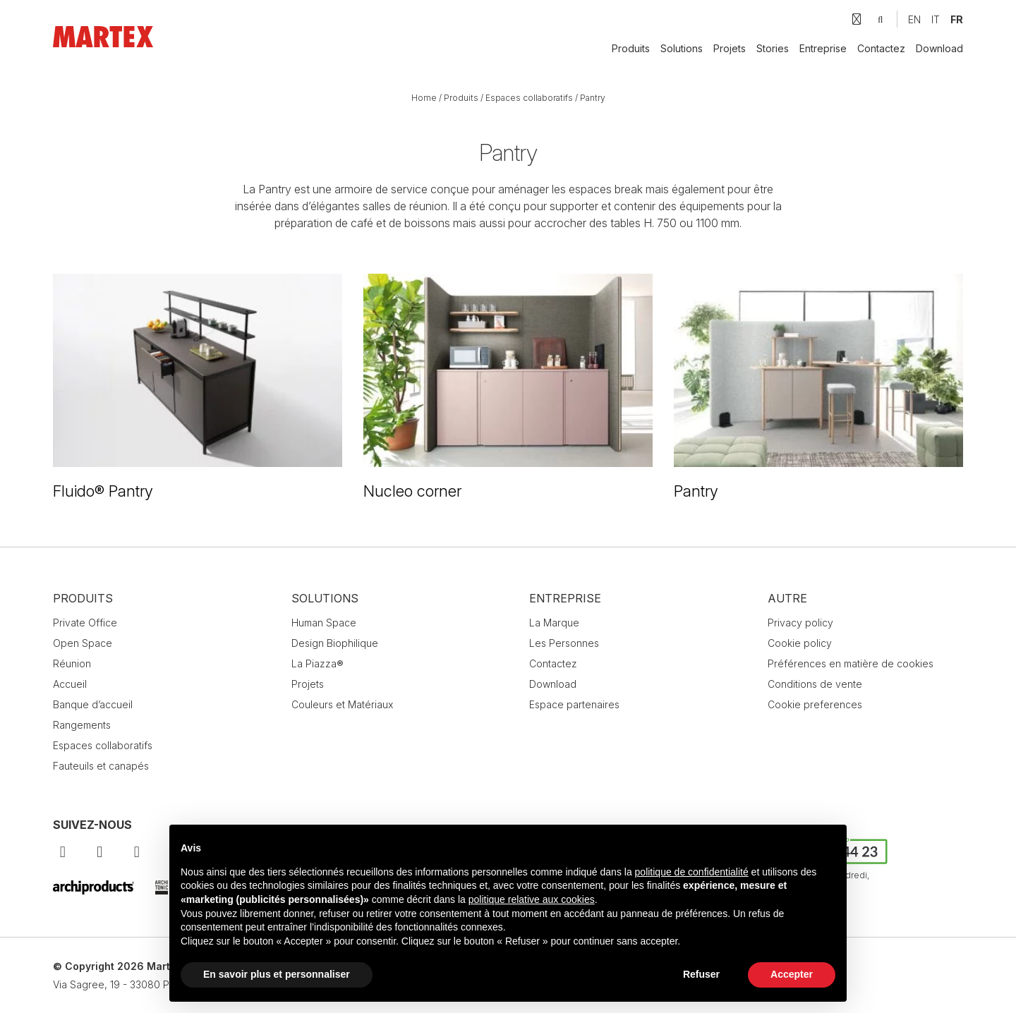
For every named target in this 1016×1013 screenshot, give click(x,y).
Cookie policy (800, 643)
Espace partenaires (574, 704)
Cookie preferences (815, 704)
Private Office (85, 623)
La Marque (554, 623)
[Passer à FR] (956, 19)
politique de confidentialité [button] (692, 872)
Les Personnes (564, 643)
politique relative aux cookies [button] (531, 899)
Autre (787, 598)
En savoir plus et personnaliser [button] (276, 974)
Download (939, 48)
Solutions (681, 48)
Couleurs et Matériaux (342, 704)
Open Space (82, 643)
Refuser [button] (701, 974)
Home (424, 97)
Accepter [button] (791, 974)
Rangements (82, 725)
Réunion (72, 663)
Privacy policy (800, 623)
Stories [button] (772, 48)
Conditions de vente (815, 684)
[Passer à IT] (935, 19)
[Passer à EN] (914, 19)
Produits (631, 48)
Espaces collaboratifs (529, 97)
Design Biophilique (334, 643)
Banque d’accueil (93, 704)
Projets (729, 48)
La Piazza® (317, 663)
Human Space (323, 623)
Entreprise (823, 48)
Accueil (70, 684)
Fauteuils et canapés (101, 766)
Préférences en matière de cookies (850, 663)
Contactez (881, 48)
